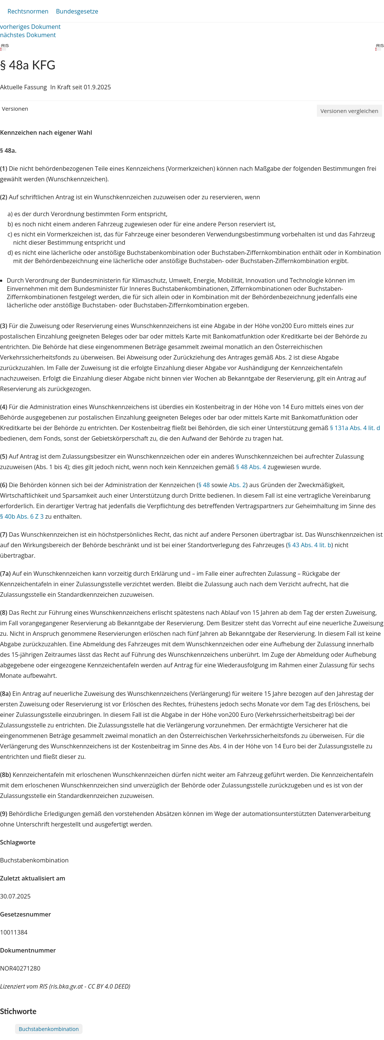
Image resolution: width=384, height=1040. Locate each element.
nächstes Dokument (28, 35)
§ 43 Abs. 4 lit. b (309, 545)
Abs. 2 (237, 485)
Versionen (15, 108)
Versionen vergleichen (349, 110)
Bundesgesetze (77, 11)
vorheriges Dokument (30, 27)
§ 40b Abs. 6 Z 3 (22, 516)
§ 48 (204, 485)
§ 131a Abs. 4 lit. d (355, 428)
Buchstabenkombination (49, 1028)
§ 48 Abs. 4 (251, 467)
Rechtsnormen (28, 11)
